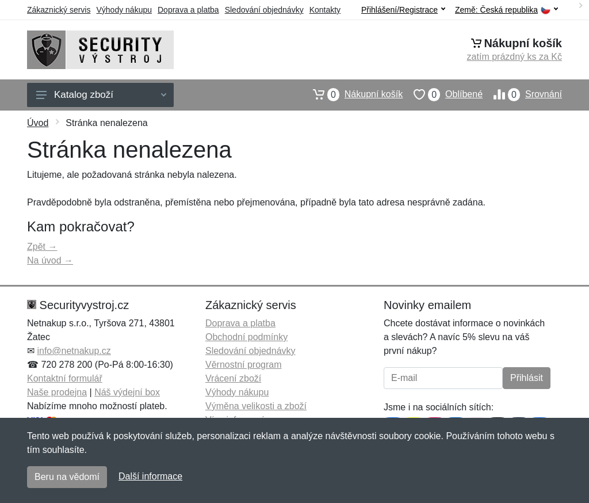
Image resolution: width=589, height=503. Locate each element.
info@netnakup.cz (73, 351)
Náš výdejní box (127, 392)
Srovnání (522, 94)
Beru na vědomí (67, 477)
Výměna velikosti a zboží (256, 406)
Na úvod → (50, 260)
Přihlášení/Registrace (403, 10)
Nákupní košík (352, 94)
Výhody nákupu (124, 9)
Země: (506, 10)
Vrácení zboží (233, 378)
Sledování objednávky (264, 9)
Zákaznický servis (58, 9)
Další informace (150, 476)
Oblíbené (443, 94)
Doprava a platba (188, 9)
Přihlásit (526, 378)
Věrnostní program (243, 364)
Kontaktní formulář (64, 378)
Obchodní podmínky (246, 337)
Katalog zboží (101, 94)
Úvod (37, 123)
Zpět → (42, 247)
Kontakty (325, 9)
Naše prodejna (57, 392)
